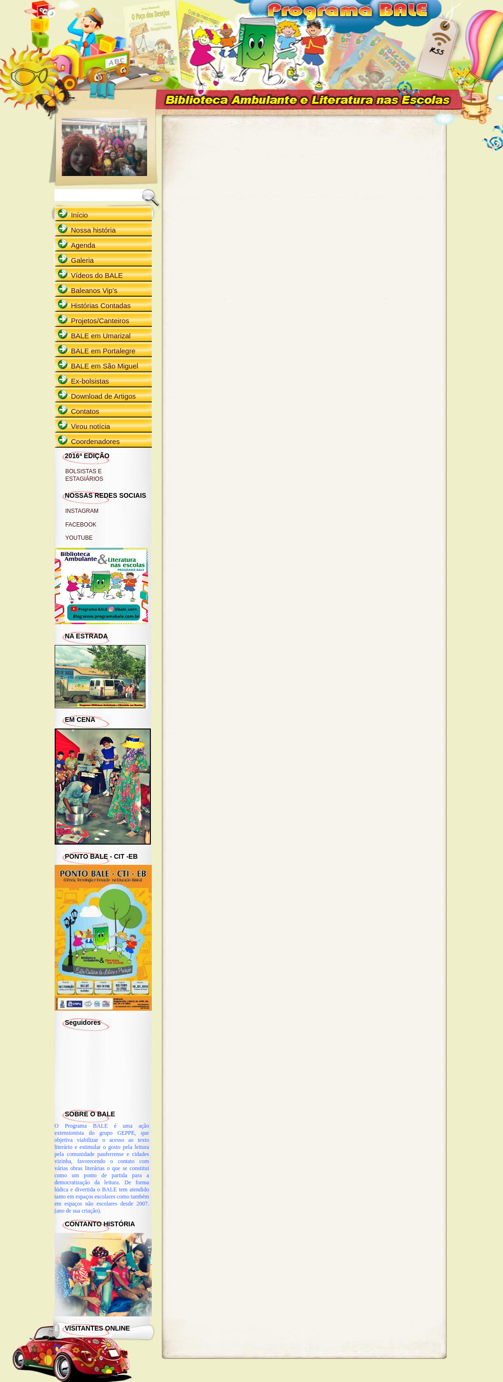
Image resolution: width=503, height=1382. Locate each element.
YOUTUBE (79, 538)
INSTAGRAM (82, 511)
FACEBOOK (81, 524)
